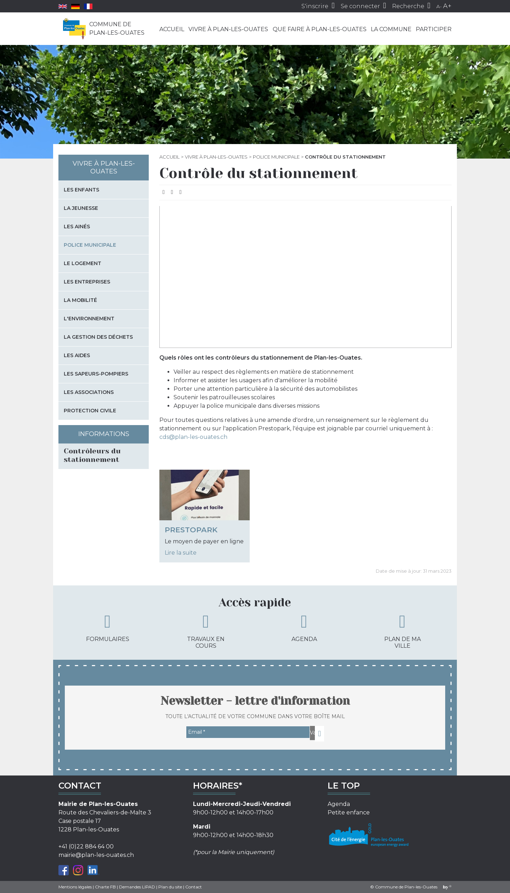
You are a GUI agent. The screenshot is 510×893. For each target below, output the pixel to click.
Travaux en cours (206, 631)
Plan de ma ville (402, 631)
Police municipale (276, 157)
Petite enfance (349, 812)
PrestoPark (191, 529)
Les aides (77, 355)
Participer (434, 29)
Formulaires (107, 627)
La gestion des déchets (98, 337)
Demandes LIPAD (137, 886)
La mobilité (80, 300)
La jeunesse (81, 208)
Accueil (171, 29)
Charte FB (105, 886)
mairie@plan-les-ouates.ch (96, 855)
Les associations (89, 392)
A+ (447, 6)
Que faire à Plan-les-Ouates (320, 29)
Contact (193, 886)
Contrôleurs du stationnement (92, 455)
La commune (391, 29)
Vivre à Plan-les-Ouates (228, 29)
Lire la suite (181, 552)
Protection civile (90, 410)
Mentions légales (75, 886)
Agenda (304, 627)
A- (439, 6)
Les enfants (81, 190)
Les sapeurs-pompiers (96, 374)
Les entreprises (87, 282)
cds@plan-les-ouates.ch (193, 437)
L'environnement (89, 318)
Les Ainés (77, 226)
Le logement (82, 263)
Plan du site (170, 886)
